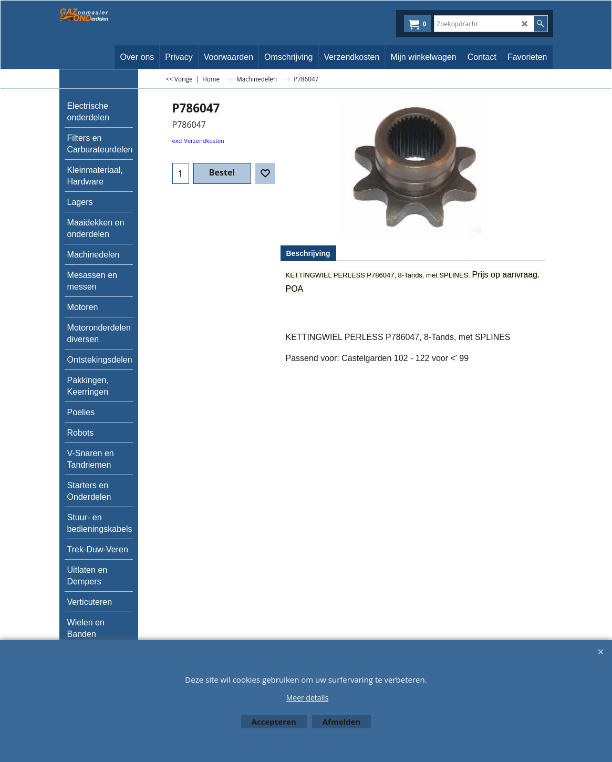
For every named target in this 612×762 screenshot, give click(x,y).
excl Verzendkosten (198, 141)
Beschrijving (308, 253)
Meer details (307, 698)
